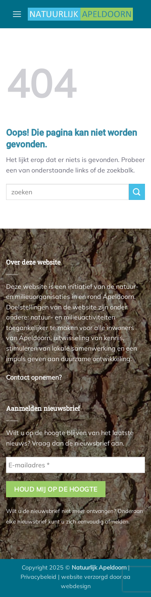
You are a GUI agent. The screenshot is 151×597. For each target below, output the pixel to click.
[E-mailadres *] (75, 465)
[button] (17, 14)
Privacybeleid (38, 576)
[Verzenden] (137, 192)
